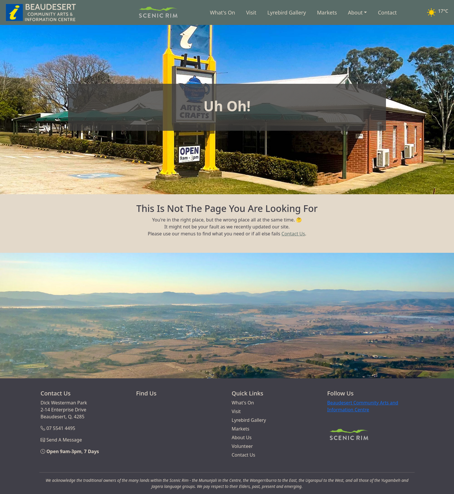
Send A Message (64, 440)
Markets (327, 12)
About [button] (355, 12)
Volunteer (242, 446)
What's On (222, 12)
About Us (242, 437)
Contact (387, 12)
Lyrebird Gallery (286, 12)
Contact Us (293, 233)
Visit (251, 12)
